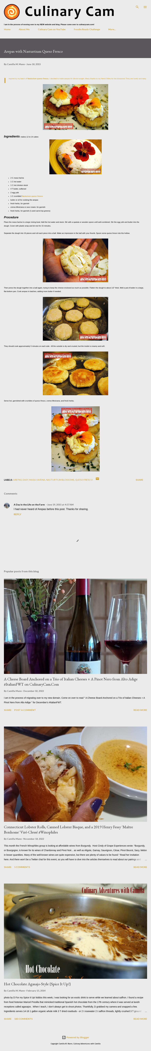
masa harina (37, 479)
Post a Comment (25, 710)
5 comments (22, 867)
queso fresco (84, 479)
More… (112, 29)
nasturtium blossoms (60, 479)
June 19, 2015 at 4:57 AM (60, 504)
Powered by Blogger (75, 1037)
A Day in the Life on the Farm (29, 504)
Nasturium (37, 79)
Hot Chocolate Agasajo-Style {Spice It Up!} (37, 983)
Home (7, 29)
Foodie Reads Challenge (87, 29)
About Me (24, 29)
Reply (17, 514)
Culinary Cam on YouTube (52, 29)
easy (25, 479)
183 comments (23, 1018)
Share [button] (139, 479)
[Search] (137, 6)
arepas (17, 479)
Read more (140, 710)
